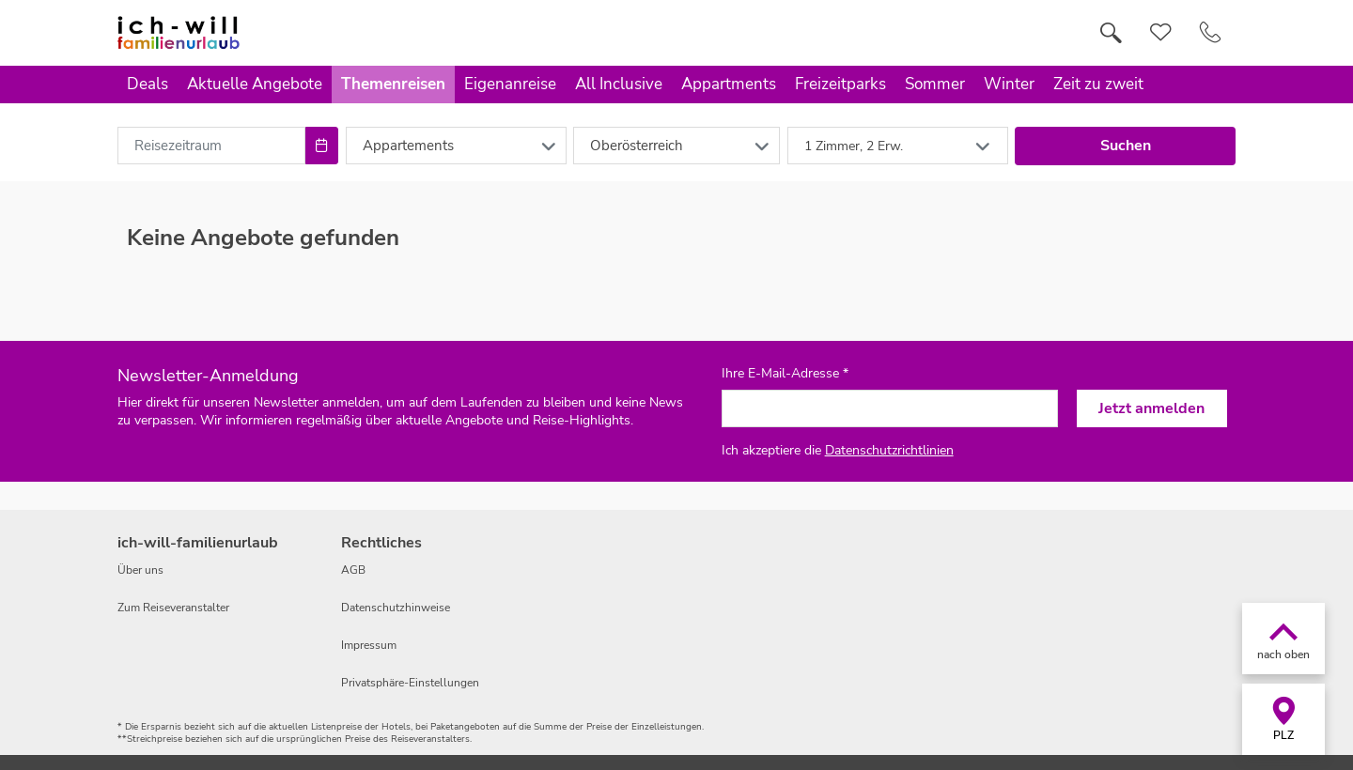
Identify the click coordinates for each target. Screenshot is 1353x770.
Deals (147, 84)
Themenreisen (393, 84)
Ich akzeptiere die (838, 450)
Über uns (140, 570)
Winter (1009, 84)
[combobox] (211, 145)
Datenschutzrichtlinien (889, 450)
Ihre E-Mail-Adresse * (785, 373)
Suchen (1125, 145)
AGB (353, 570)
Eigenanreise (510, 84)
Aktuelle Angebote (254, 84)
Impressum (369, 645)
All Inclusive (618, 84)
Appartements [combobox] (408, 145)
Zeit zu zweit (1098, 84)
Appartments (728, 84)
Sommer (935, 84)
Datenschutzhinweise (395, 607)
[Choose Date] (321, 145)
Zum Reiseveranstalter (173, 607)
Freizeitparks (840, 84)
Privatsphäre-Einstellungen (410, 682)
